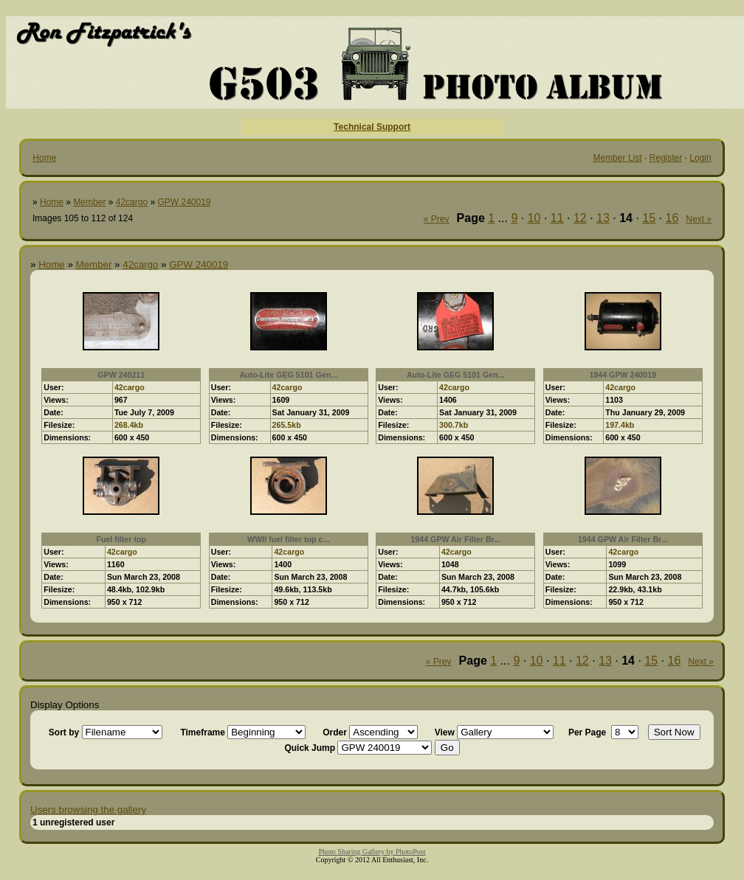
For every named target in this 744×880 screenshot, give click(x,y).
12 (580, 218)
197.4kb (619, 424)
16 (672, 218)
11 (557, 218)
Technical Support (372, 127)
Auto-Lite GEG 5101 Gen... (288, 374)
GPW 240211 (121, 374)
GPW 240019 (183, 202)
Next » (699, 219)
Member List (617, 158)
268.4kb (128, 424)
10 (534, 218)
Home (44, 158)
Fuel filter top (121, 539)
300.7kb (453, 424)
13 (603, 218)
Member (89, 202)
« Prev (437, 219)
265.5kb (286, 424)
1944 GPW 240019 (622, 374)
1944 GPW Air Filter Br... (455, 539)
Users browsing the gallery (88, 809)
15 (648, 218)
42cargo (132, 202)
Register (666, 158)
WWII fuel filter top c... (288, 539)
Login (700, 158)
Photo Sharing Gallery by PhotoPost (371, 852)
